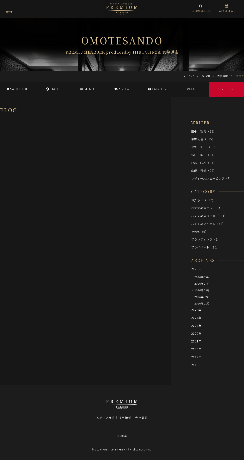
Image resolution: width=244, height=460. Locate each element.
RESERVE (226, 89)
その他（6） (199, 231)
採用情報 (125, 418)
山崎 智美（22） (203, 170)
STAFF (52, 89)
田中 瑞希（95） (203, 131)
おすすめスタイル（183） (209, 216)
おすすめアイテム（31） (208, 223)
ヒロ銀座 (122, 435)
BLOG (192, 89)
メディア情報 (105, 418)
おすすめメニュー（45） (208, 208)
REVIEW (122, 89)
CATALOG (157, 89)
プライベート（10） (205, 247)
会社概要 (141, 418)
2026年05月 (202, 277)
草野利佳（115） (203, 139)
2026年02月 (202, 297)
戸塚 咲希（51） (203, 163)
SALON (206, 76)
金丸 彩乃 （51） (204, 147)
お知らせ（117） (203, 200)
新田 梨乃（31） (203, 155)
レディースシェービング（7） (211, 178)
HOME (190, 76)
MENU (87, 89)
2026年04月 (202, 283)
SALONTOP (17, 89)
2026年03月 (202, 290)
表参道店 (223, 76)
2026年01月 (202, 303)
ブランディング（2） (205, 239)
